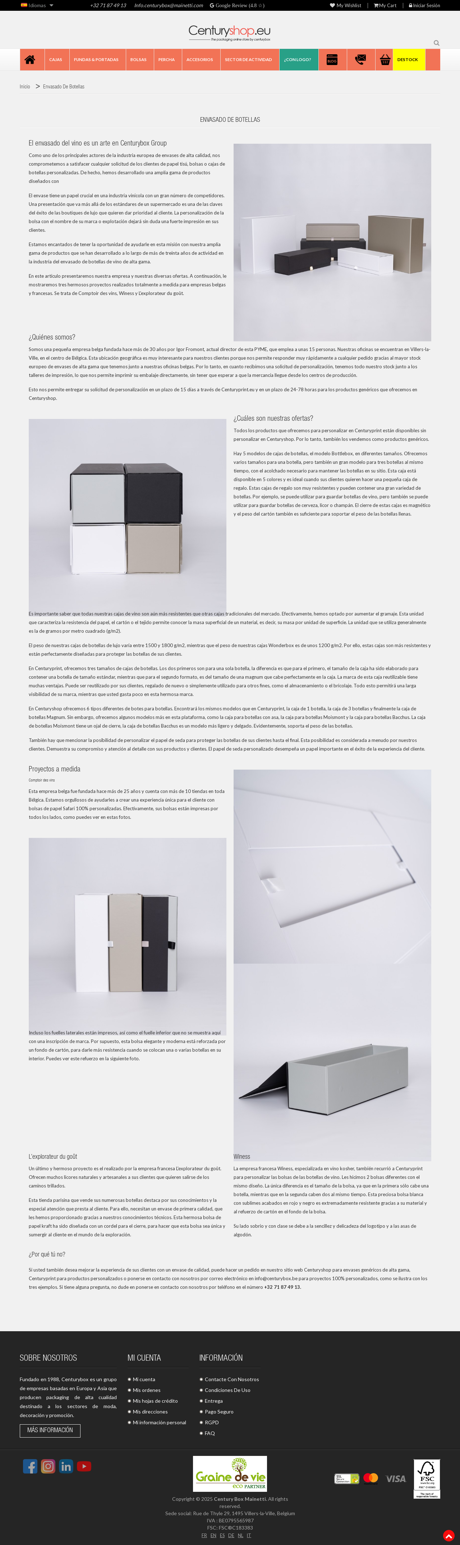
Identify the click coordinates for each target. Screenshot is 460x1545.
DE (231, 1535)
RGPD (212, 1422)
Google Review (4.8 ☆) (239, 5)
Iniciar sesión (424, 5)
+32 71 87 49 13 (108, 5)
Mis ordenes (147, 1390)
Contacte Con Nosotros (232, 1379)
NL (241, 1535)
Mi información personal (159, 1422)
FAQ (210, 1433)
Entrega (214, 1401)
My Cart (385, 5)
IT (250, 1535)
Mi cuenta (144, 1379)
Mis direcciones (150, 1411)
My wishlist (345, 5)
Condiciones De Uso (227, 1390)
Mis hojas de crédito (155, 1401)
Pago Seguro (219, 1411)
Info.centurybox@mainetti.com (168, 5)
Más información (50, 1431)
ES (222, 1535)
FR (202, 1535)
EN (212, 1535)
